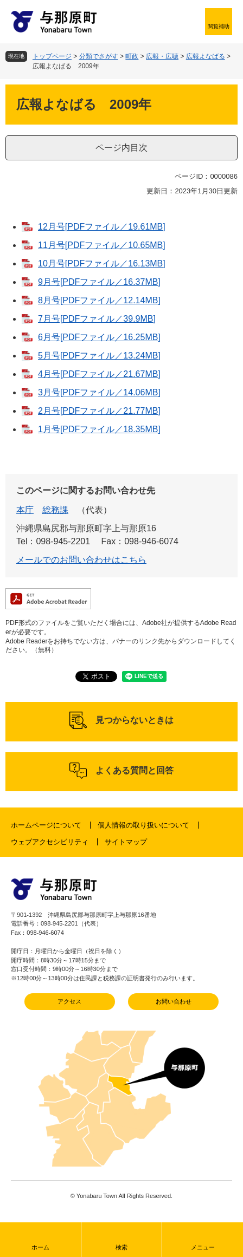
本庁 (25, 509)
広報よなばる (205, 56)
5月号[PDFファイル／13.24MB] (99, 355)
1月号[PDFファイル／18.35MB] (99, 429)
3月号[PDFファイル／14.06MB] (99, 392)
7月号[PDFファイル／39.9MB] (97, 318)
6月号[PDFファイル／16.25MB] (99, 337)
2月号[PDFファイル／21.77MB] (99, 410)
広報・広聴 (162, 56)
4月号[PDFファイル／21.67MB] (99, 374)
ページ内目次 (121, 147)
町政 (131, 56)
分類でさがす (98, 56)
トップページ (52, 56)
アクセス (69, 1001)
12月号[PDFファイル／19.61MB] (101, 226)
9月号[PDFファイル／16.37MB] (99, 281)
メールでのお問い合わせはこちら (81, 559)
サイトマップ (126, 842)
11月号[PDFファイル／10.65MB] (101, 245)
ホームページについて (46, 825)
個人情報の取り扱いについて (143, 825)
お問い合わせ (173, 1001)
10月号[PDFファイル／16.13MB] (101, 263)
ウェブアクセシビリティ (49, 842)
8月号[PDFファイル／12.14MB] (99, 300)
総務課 (55, 509)
